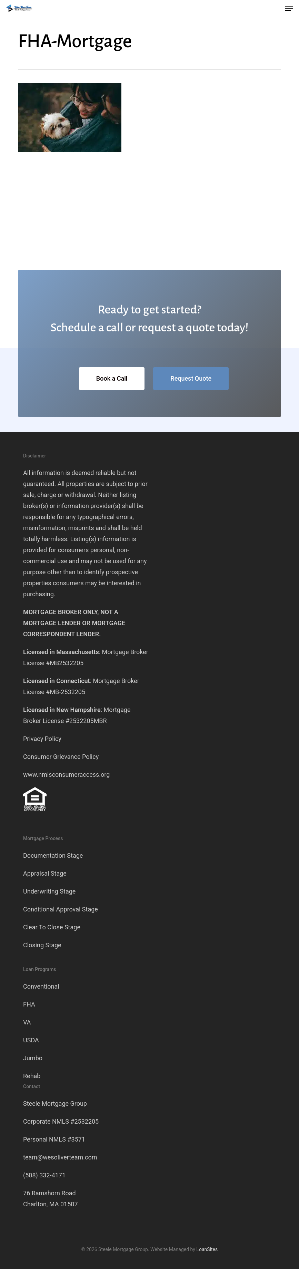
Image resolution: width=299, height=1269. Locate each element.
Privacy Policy (42, 738)
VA (27, 1022)
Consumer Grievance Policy (61, 756)
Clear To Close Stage (51, 927)
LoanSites (207, 1249)
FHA (29, 1004)
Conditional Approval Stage (60, 909)
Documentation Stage (53, 855)
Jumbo (32, 1058)
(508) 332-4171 (44, 1175)
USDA (31, 1040)
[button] (289, 8)
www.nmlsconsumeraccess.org (66, 774)
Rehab (31, 1076)
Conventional (41, 986)
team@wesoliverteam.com (60, 1157)
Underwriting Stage (49, 891)
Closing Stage (42, 945)
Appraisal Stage (45, 873)
